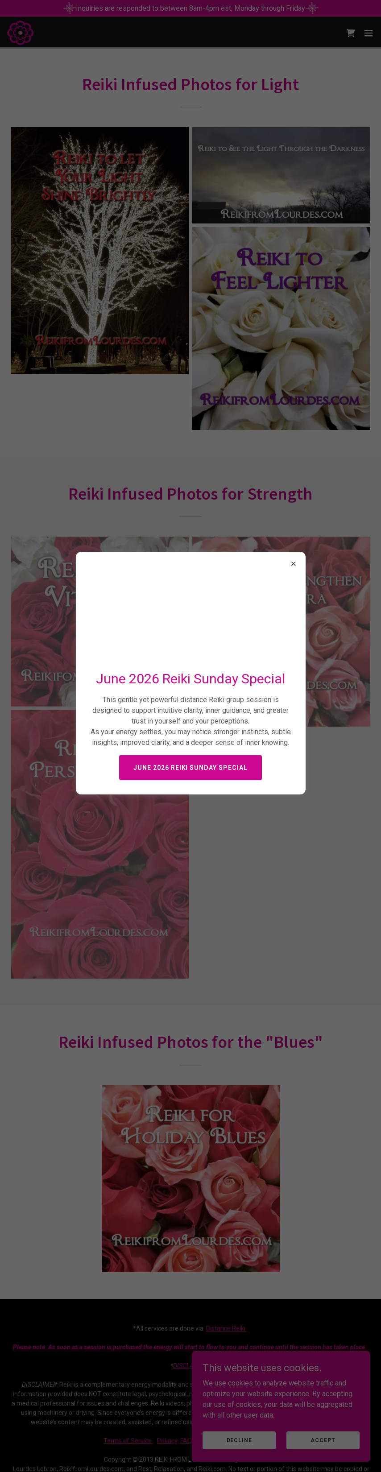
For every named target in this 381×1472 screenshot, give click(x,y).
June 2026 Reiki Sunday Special (190, 767)
